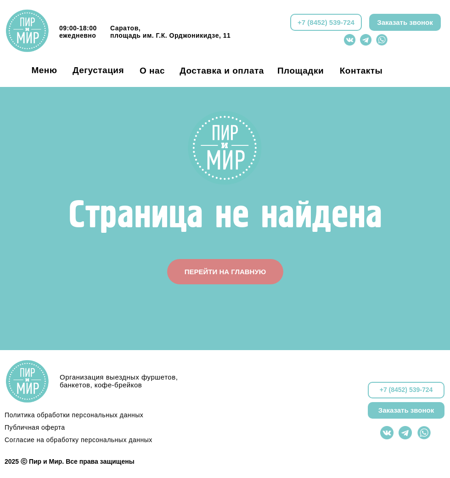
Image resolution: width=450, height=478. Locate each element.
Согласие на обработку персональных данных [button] (78, 439)
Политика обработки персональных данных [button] (74, 415)
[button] (405, 22)
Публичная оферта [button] (35, 427)
